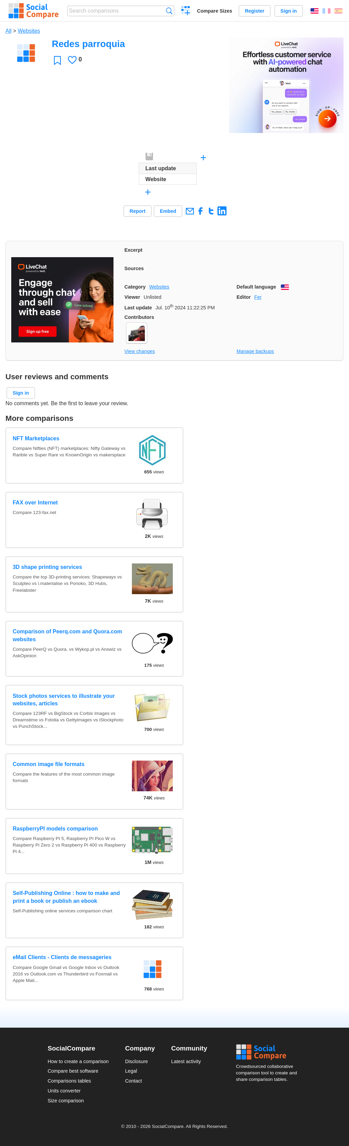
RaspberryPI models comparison (55, 829)
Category (135, 287)
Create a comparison (186, 11)
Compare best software (73, 1071)
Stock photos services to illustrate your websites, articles (64, 699)
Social (268, 1052)
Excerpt (133, 250)
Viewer (132, 297)
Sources (134, 268)
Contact (133, 1081)
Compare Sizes (214, 11)
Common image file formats (49, 764)
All (8, 31)
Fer (258, 297)
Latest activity (186, 1061)
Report (137, 211)
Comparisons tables (69, 1081)
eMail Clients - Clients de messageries (62, 957)
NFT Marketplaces (36, 438)
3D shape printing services (47, 567)
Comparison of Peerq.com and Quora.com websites (67, 635)
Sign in (288, 11)
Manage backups (255, 351)
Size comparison (66, 1100)
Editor (244, 297)
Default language (256, 287)
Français (326, 11)
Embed (168, 211)
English (314, 11)
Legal (131, 1071)
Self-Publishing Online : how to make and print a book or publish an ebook (66, 896)
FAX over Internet (35, 502)
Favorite (57, 60)
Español (338, 11)
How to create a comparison (78, 1061)
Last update (138, 307)
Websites (29, 31)
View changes (139, 351)
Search (169, 11)
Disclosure (136, 1061)
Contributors (139, 317)
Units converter (64, 1090)
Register (254, 11)
